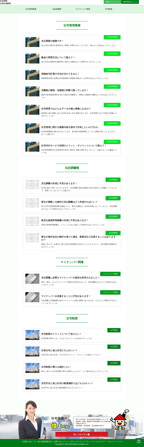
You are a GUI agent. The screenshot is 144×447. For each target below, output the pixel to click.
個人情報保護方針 (45, 442)
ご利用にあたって (29, 442)
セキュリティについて (79, 442)
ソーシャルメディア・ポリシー (102, 442)
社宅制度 (108, 9)
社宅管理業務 (31, 9)
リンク (119, 442)
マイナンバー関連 (83, 9)
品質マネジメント (61, 442)
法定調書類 (56, 9)
